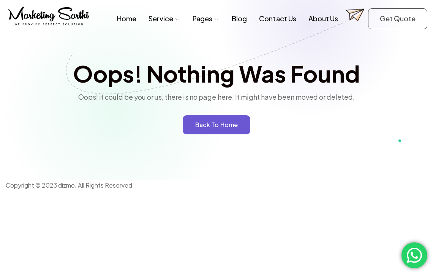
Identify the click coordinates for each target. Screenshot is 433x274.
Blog (239, 18)
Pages (206, 18)
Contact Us (277, 18)
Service (164, 18)
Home (126, 18)
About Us (323, 18)
